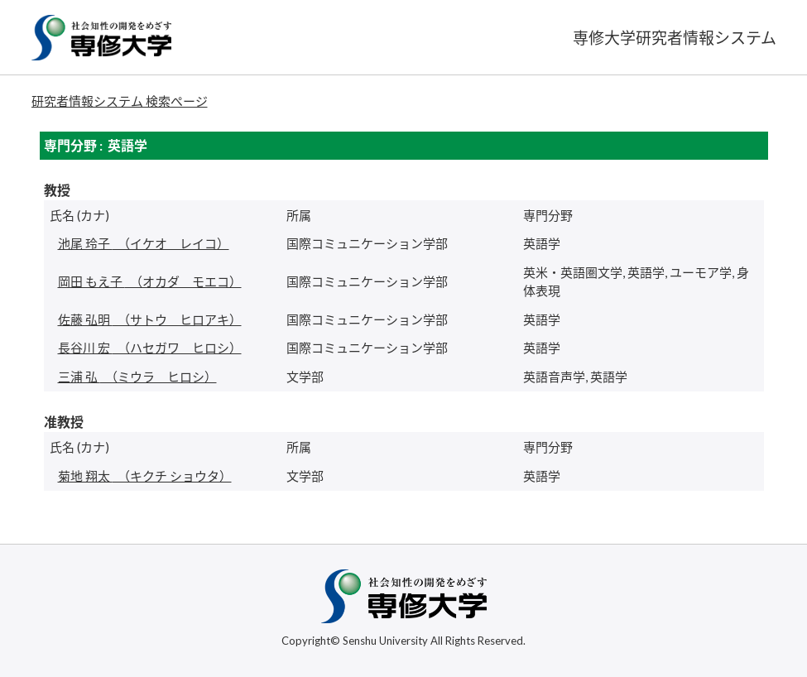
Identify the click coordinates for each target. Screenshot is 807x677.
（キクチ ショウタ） (145, 475)
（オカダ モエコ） (150, 281)
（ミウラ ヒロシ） (137, 376)
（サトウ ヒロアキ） (150, 319)
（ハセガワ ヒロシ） (150, 347)
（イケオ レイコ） (143, 243)
